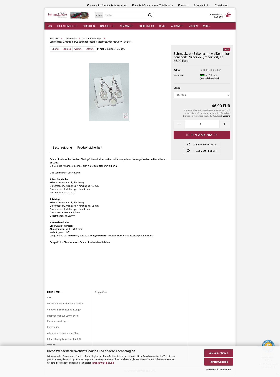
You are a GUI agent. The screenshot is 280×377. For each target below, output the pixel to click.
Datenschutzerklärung (102, 362)
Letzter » (90, 50)
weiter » (78, 50)
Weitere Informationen (218, 369)
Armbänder (126, 26)
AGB (49, 299)
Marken (193, 26)
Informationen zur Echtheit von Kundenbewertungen (62, 320)
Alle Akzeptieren (218, 353)
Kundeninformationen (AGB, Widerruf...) (152, 5)
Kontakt (183, 5)
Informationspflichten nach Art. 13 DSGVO (64, 343)
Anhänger (177, 26)
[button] (179, 126)
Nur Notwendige (218, 361)
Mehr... (207, 26)
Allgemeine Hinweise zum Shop (63, 334)
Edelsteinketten (67, 26)
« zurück (66, 50)
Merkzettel (221, 5)
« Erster (55, 50)
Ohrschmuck (146, 26)
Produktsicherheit (89, 149)
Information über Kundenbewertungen (107, 5)
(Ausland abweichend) (209, 80)
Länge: (177, 89)
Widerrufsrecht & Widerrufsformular (65, 305)
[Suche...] (99, 15)
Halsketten (107, 26)
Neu (50, 26)
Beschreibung (62, 149)
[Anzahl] (201, 126)
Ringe (162, 26)
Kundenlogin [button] (201, 5)
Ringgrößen (101, 293)
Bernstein (89, 26)
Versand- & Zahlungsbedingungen (64, 311)
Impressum (53, 328)
